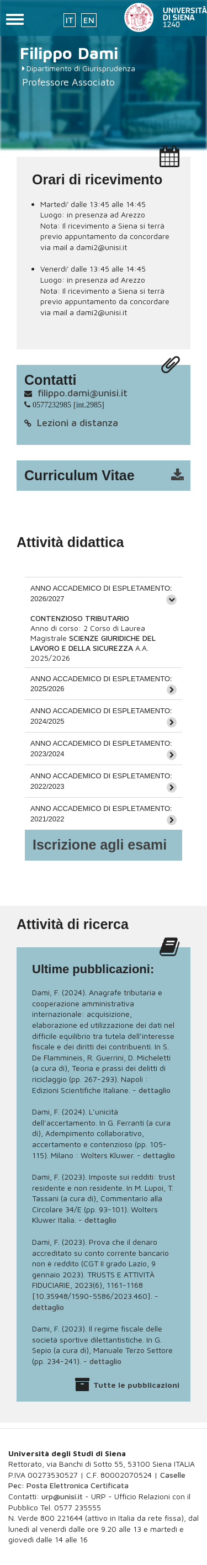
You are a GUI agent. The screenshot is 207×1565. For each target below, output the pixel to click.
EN (88, 20)
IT (69, 20)
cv (111, 475)
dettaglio (155, 1090)
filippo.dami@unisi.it (83, 393)
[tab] (103, 593)
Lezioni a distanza (77, 422)
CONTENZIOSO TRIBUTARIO (79, 618)
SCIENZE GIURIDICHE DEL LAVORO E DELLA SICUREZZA (93, 642)
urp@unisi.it (62, 1496)
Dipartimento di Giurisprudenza (80, 68)
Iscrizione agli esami (100, 844)
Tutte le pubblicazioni (136, 1384)
